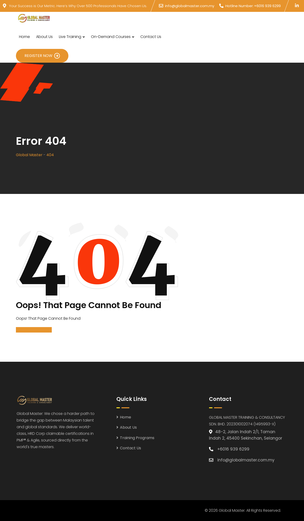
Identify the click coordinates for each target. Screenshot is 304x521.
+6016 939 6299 (267, 5)
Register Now (42, 56)
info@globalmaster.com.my (189, 5)
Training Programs (137, 438)
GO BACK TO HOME (34, 330)
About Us (44, 36)
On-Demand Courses (111, 36)
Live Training (70, 36)
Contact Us (150, 36)
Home (24, 36)
